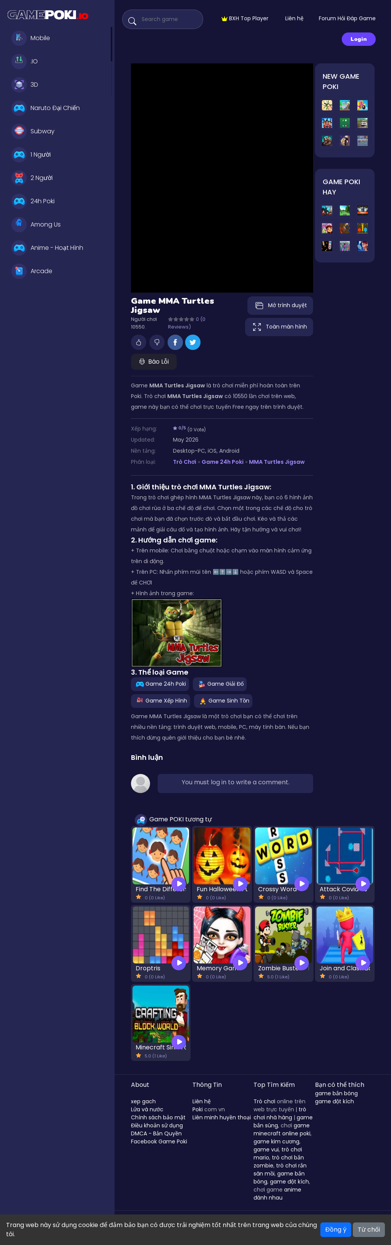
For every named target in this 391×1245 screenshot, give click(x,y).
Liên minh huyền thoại (221, 1117)
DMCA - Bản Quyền (156, 1133)
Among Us (36, 224)
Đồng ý (335, 1229)
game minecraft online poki (282, 1129)
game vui (266, 1149)
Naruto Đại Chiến (45, 108)
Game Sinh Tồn (223, 700)
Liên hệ (294, 18)
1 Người (31, 154)
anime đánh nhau (277, 1193)
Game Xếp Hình (160, 700)
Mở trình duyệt (280, 305)
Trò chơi (264, 1101)
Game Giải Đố (220, 684)
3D (24, 84)
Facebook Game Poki (159, 1141)
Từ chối (369, 1229)
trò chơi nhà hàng (280, 1113)
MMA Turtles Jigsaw (277, 462)
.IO (24, 61)
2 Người (32, 178)
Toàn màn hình (279, 327)
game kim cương (276, 1141)
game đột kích (289, 1181)
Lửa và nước (147, 1109)
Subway (33, 131)
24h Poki (33, 201)
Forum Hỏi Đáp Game (347, 18)
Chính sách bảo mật (158, 1117)
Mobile (30, 38)
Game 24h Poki (223, 462)
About (140, 1084)
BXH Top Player (244, 18)
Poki (197, 1109)
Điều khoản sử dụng (157, 1125)
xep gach (143, 1101)
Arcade (31, 271)
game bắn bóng (336, 1093)
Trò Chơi (184, 462)
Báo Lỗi (154, 361)
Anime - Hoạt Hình (47, 248)
